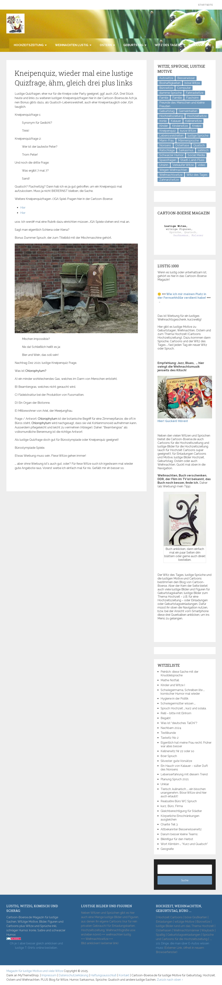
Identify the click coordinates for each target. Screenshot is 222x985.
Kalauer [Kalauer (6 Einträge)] (176, 121)
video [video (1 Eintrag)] (201, 165)
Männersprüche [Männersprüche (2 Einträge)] (188, 140)
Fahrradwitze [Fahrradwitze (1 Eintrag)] (194, 92)
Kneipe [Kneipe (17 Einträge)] (196, 126)
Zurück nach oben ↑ (170, 979)
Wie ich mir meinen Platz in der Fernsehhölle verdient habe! (182, 295)
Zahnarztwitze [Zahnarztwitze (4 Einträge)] (169, 179)
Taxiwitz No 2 (170, 737)
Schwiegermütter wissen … (178, 703)
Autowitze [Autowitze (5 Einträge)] (166, 78)
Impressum (48, 975)
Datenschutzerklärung (73, 975)
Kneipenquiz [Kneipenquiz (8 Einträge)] (167, 130)
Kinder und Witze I (173, 685)
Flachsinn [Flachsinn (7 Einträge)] (192, 97)
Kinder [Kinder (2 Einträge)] (163, 126)
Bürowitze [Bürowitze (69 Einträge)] (166, 88)
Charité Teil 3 (169, 824)
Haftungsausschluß (103, 975)
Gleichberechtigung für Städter (181, 811)
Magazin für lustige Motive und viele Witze (34, 971)
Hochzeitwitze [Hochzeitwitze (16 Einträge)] (197, 116)
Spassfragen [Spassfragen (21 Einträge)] (167, 160)
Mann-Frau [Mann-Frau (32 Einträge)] (166, 140)
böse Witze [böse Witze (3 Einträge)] (192, 83)
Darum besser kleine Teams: (179, 834)
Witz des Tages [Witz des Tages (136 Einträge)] (197, 174)
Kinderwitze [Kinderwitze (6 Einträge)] (180, 126)
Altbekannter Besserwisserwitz (181, 829)
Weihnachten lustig (71, 45)
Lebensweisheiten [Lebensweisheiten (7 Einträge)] (171, 135)
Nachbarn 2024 (171, 728)
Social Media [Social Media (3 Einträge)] (196, 155)
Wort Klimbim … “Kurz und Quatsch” (184, 844)
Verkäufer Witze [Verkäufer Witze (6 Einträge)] (183, 165)
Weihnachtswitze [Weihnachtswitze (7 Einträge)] (170, 174)
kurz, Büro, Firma (172, 806)
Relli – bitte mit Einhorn (176, 713)
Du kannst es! (200, 45)
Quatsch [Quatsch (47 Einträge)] (199, 145)
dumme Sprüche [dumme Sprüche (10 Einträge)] (170, 92)
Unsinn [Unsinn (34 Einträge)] (163, 165)
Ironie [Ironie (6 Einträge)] (163, 121)
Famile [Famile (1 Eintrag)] (163, 97)
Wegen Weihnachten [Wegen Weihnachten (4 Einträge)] (173, 170)
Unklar (165, 784)
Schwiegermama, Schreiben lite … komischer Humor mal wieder (183, 691)
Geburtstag (133, 45)
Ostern (106, 45)
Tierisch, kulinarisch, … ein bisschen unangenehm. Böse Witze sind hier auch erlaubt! (184, 792)
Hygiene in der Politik (174, 698)
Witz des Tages (167, 45)
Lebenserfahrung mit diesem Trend (184, 774)
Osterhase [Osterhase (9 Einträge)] (182, 145)
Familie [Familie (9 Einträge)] (177, 97)
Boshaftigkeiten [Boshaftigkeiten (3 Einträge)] (169, 83)
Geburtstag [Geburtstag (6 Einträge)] (167, 111)
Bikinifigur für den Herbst (177, 839)
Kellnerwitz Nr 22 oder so (177, 751)
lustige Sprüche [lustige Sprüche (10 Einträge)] (198, 135)
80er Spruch (169, 756)
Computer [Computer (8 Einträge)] (184, 88)
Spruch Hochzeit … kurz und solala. (183, 708)
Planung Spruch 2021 (175, 779)
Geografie (167, 849)
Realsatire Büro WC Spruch (179, 801)
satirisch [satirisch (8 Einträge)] (203, 150)
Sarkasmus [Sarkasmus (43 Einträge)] (186, 150)
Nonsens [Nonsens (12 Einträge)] (165, 145)
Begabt (166, 718)
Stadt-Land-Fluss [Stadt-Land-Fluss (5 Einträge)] (192, 160)
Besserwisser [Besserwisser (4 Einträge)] (186, 78)
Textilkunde (168, 733)
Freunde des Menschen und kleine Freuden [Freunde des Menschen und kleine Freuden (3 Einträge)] (182, 104)
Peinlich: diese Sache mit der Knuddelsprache (179, 673)
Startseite (205, 4)
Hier (22, 207)
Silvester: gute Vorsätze (176, 761)
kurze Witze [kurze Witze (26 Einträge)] (188, 130)
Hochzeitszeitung (29, 45)
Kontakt (124, 975)
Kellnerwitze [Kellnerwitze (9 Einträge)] (193, 121)
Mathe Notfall (170, 680)
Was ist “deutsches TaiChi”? (179, 723)
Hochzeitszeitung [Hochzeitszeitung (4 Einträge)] (171, 116)
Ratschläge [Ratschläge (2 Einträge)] (167, 150)
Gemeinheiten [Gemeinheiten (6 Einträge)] (188, 111)
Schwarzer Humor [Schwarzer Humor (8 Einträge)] (171, 155)
